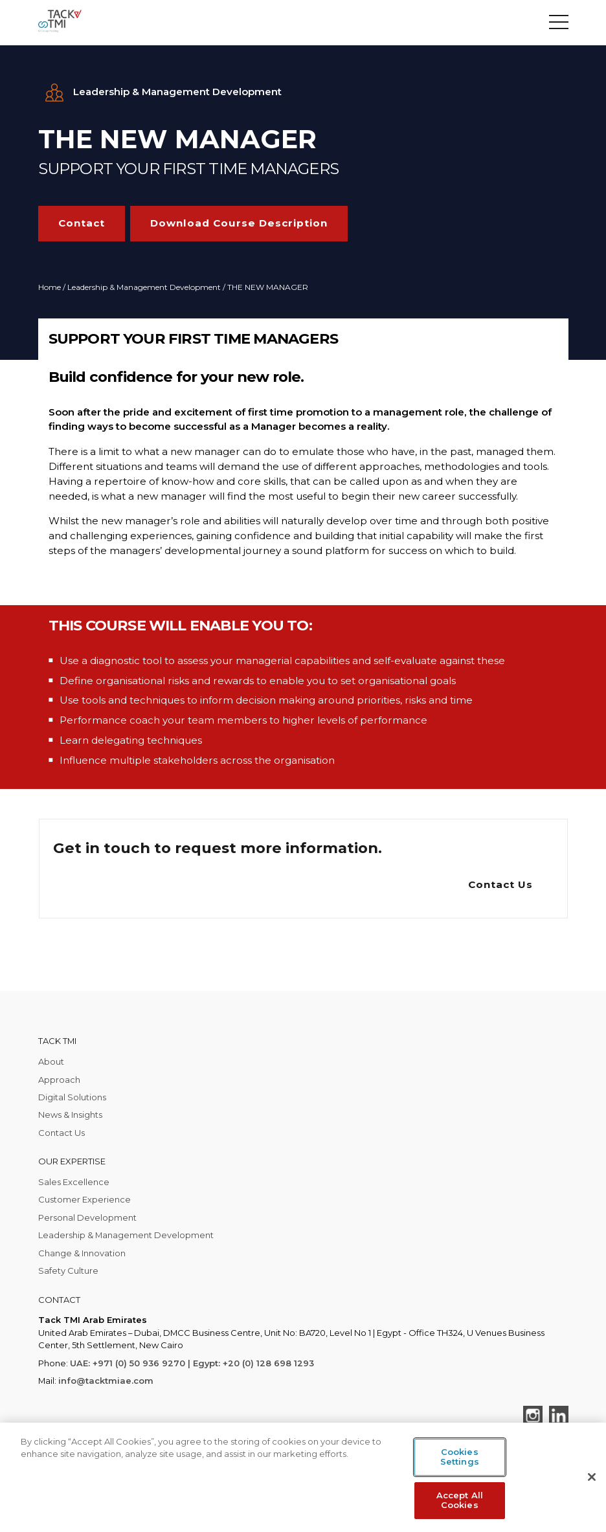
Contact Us (500, 884)
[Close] (592, 1477)
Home (49, 287)
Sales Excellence (73, 1182)
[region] (303, 1477)
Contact (81, 223)
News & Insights (70, 1114)
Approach (59, 1079)
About (51, 1061)
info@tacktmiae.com (105, 1380)
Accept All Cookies (459, 1500)
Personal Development (87, 1217)
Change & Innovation (82, 1253)
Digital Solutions (72, 1097)
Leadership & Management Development (144, 287)
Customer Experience (84, 1199)
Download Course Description (239, 223)
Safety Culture (68, 1270)
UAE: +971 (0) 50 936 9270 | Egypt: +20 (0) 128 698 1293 (192, 1363)
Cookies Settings (459, 1457)
